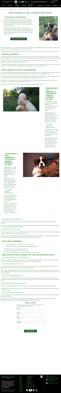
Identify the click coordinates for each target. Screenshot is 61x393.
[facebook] (20, 2)
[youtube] (22, 2)
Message (30, 325)
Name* (30, 310)
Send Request (30, 331)
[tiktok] (28, 2)
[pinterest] (25, 2)
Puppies (7, 9)
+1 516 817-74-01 (54, 1)
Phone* (30, 315)
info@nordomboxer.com (40, 2)
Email (30, 319)
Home (2, 9)
